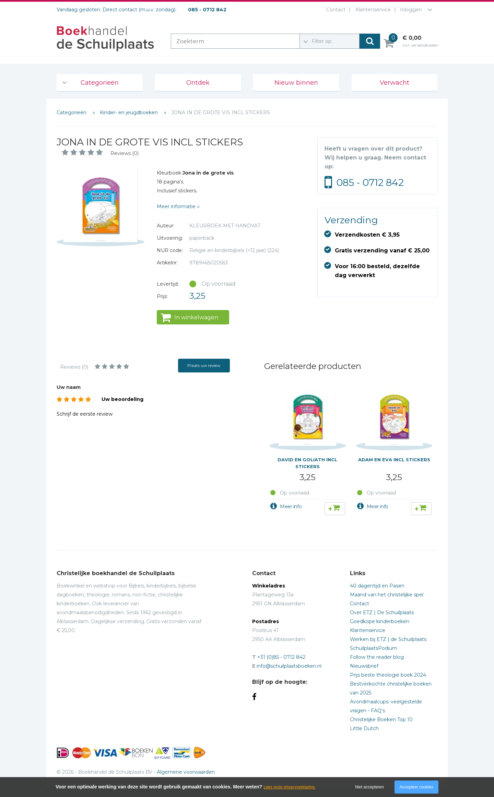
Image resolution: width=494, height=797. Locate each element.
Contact (334, 10)
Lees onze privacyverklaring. (289, 787)
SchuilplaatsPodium (373, 648)
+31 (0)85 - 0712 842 (281, 657)
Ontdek (198, 82)
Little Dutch (364, 728)
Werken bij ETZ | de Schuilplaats (388, 639)
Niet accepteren (369, 787)
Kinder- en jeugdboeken (129, 112)
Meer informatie (176, 206)
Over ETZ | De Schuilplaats (382, 612)
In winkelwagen (196, 317)
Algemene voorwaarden (186, 772)
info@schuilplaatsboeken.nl (289, 666)
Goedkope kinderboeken (379, 621)
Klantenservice (371, 10)
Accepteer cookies (416, 787)
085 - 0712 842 (370, 182)
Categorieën (100, 82)
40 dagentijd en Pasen (377, 586)
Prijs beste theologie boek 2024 (388, 675)
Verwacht (394, 82)
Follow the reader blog (377, 657)
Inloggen (411, 10)
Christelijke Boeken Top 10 (381, 719)
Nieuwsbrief (364, 666)
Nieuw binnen (296, 82)
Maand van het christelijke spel (386, 595)
